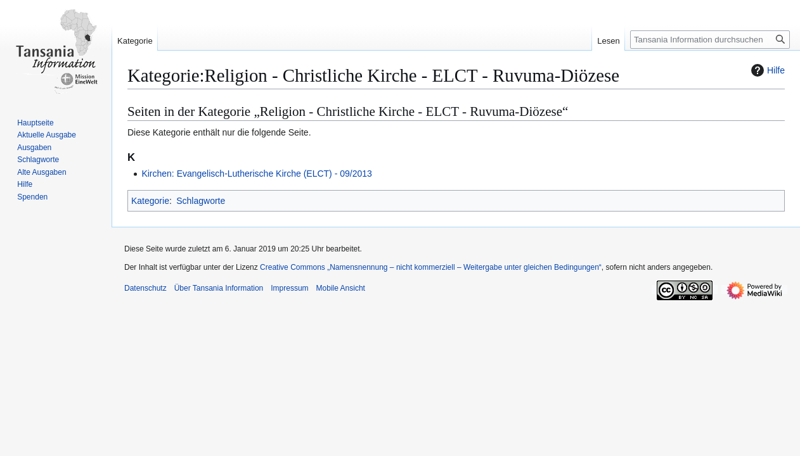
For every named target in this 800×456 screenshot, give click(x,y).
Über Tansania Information (219, 288)
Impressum (289, 288)
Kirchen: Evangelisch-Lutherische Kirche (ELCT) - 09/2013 (256, 173)
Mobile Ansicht (340, 288)
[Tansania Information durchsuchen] (710, 39)
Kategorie (150, 201)
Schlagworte (200, 201)
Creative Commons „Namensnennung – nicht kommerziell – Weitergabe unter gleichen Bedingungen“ (431, 267)
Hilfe (766, 70)
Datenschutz (145, 288)
